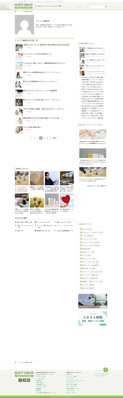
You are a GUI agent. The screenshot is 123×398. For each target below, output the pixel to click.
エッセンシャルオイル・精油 (89, 245)
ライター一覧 (40, 378)
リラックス (85, 255)
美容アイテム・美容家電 (88, 278)
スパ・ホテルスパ (71, 386)
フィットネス (70, 378)
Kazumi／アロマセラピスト (93, 62)
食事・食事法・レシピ (72, 388)
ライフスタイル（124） (43, 222)
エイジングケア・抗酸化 (88, 275)
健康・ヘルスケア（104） (64, 222)
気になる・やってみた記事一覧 (96, 186)
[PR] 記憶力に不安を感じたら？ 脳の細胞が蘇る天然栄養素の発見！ (52, 189)
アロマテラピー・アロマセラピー (91, 232)
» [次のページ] (50, 138)
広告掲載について (41, 384)
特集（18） (20, 230)
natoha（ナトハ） (87, 252)
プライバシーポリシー (42, 386)
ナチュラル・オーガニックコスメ (75, 380)
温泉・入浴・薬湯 (86, 288)
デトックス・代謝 (86, 285)
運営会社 (38, 390)
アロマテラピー (70, 390)
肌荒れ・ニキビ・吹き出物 (89, 265)
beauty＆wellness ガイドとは (44, 374)
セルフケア (85, 229)
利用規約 (38, 380)
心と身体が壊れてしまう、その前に (66, 210)
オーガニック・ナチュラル (89, 242)
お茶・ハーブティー (87, 258)
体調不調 (84, 249)
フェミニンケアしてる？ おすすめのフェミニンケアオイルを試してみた (22, 189)
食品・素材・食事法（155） (25, 222)
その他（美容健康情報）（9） (65, 230)
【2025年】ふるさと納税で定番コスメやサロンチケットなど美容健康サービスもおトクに (92, 143)
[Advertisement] (29, 154)
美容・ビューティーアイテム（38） (25, 226)
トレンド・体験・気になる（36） (44, 226)
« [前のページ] (31, 138)
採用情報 (38, 388)
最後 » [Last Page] (55, 138)
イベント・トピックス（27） (65, 225)
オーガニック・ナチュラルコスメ (91, 271)
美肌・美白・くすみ (87, 268)
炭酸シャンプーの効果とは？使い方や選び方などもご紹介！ (21, 211)
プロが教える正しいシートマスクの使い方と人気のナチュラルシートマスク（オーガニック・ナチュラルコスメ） (92, 162)
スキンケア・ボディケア (101, 373)
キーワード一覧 (40, 376)
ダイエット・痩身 (71, 376)
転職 (83, 281)
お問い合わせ (40, 382)
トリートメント (95, 281)
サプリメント (70, 382)
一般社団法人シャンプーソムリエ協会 (95, 50)
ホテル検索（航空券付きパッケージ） (46, 392)
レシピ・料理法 (86, 235)
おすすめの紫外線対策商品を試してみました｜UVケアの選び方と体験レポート (51, 211)
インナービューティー (88, 239)
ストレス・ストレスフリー (89, 262)
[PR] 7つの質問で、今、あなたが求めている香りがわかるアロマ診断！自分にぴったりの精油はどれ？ (36, 211)
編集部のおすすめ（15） (44, 230)
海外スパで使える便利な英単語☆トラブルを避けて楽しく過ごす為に (66, 189)
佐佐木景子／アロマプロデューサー (95, 56)
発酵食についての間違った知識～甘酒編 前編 (37, 188)
